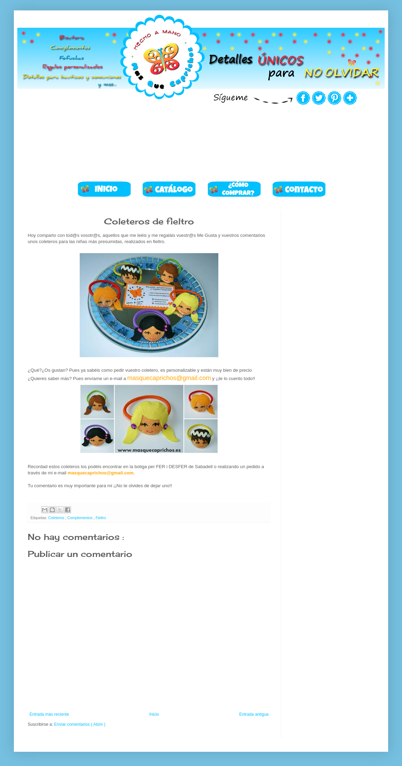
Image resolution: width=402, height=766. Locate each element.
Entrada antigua (254, 714)
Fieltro (101, 518)
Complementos (80, 518)
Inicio (154, 714)
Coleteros (56, 518)
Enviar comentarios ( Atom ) (79, 724)
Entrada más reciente (49, 714)
